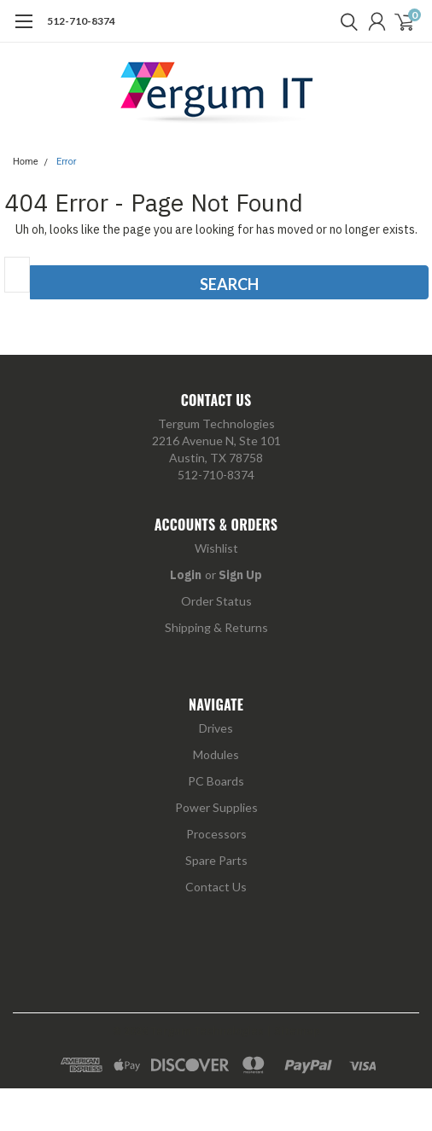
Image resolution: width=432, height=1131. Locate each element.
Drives (216, 728)
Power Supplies (216, 807)
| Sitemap (293, 1030)
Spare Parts (216, 860)
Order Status (216, 601)
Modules (216, 754)
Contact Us (216, 886)
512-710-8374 (81, 20)
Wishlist (216, 548)
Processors (216, 833)
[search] (345, 21)
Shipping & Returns (216, 627)
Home (25, 161)
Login (185, 575)
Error (66, 161)
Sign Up (240, 575)
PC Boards (216, 781)
